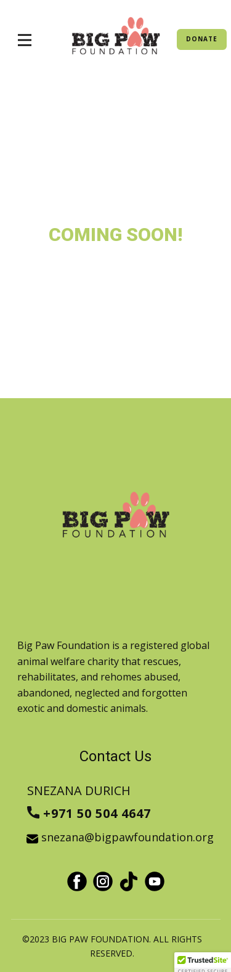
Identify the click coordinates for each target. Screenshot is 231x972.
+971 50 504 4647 (91, 814)
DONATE (201, 39)
